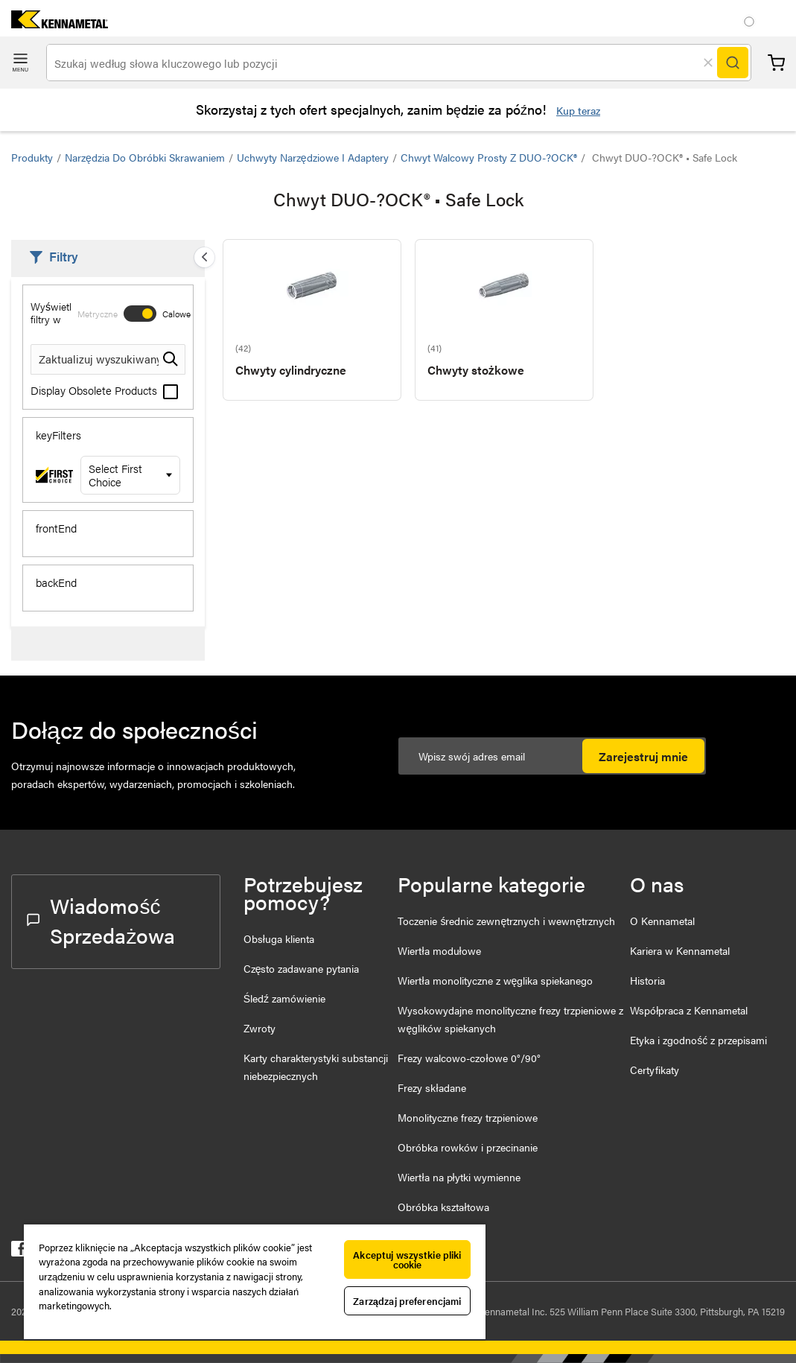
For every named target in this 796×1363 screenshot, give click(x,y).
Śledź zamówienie (284, 998)
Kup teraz (578, 110)
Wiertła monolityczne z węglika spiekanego (495, 980)
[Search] (732, 62)
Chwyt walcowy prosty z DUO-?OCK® (489, 157)
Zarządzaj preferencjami (407, 1301)
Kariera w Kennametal (680, 950)
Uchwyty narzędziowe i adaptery (313, 157)
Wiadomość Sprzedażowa (101, 920)
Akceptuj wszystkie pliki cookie (407, 1259)
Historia (647, 980)
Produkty (32, 157)
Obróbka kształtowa (443, 1206)
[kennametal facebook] (19, 1251)
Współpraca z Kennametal (689, 1010)
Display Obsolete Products (104, 390)
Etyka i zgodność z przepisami (698, 1039)
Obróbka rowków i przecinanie (468, 1147)
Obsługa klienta (278, 938)
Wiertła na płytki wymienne (459, 1176)
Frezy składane (431, 1087)
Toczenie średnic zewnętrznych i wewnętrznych (506, 920)
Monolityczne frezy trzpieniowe (468, 1117)
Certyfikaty (654, 1069)
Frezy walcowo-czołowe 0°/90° (469, 1057)
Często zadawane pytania (301, 968)
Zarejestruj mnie (643, 756)
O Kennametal (662, 920)
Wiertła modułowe (439, 950)
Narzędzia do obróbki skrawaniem (145, 157)
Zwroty (259, 1027)
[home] (54, 23)
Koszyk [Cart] (776, 63)
